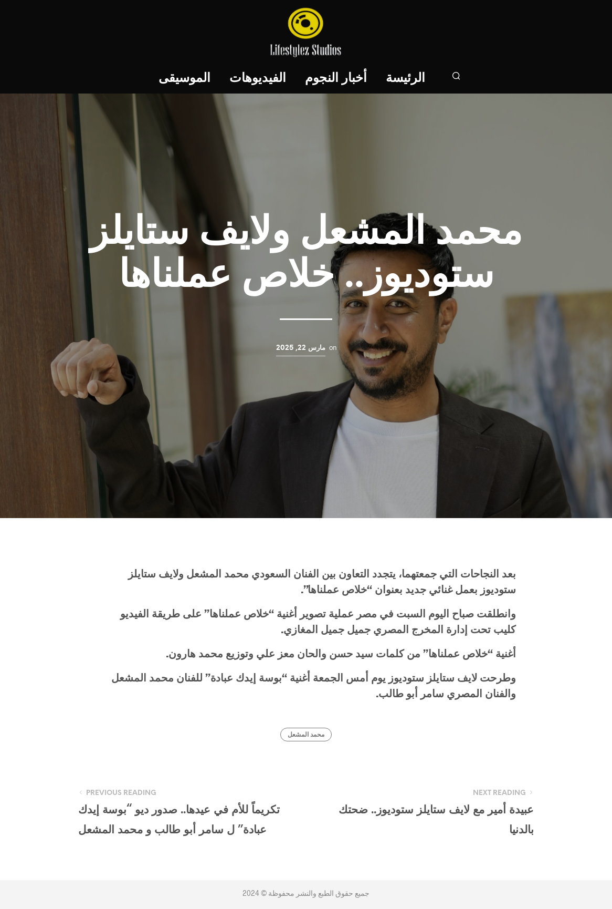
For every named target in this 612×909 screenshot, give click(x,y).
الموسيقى (184, 78)
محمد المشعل (306, 734)
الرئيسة (405, 78)
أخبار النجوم (336, 78)
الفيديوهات (257, 78)
